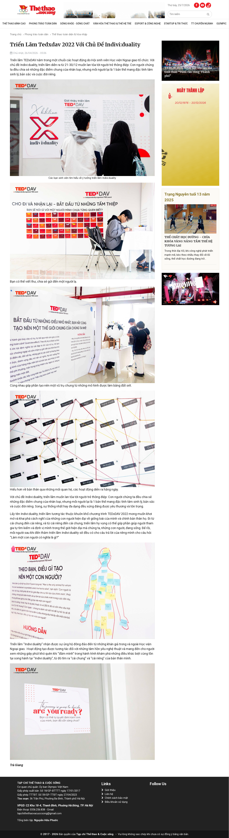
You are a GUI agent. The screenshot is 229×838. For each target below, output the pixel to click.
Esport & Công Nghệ (147, 23)
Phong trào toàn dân (45, 23)
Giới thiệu (108, 790)
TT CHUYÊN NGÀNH (201, 23)
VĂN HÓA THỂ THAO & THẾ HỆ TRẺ (113, 23)
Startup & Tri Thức (175, 23)
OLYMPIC (219, 23)
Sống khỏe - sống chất (76, 23)
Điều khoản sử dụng (114, 801)
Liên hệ (107, 794)
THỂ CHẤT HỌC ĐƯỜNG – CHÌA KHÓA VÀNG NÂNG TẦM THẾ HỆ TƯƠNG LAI (188, 241)
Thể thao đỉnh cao (16, 23)
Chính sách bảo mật (115, 797)
